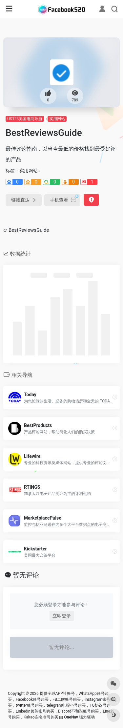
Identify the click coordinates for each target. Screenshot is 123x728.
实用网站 (57, 119)
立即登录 (61, 615)
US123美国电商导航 (24, 119)
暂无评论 (26, 575)
